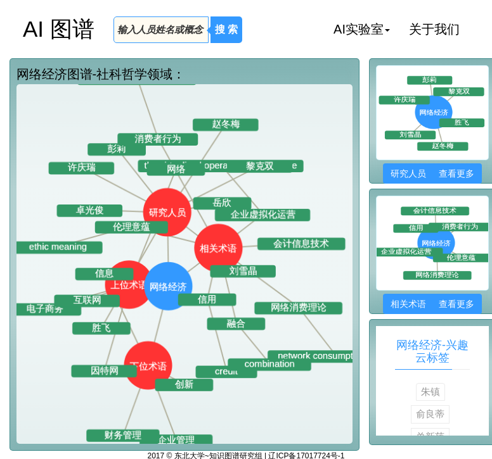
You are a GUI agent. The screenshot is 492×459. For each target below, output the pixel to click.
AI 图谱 (58, 28)
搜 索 (226, 29)
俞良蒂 (430, 413)
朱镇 (430, 391)
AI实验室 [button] (361, 29)
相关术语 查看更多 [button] (432, 304)
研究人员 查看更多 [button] (432, 173)
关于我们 (434, 29)
